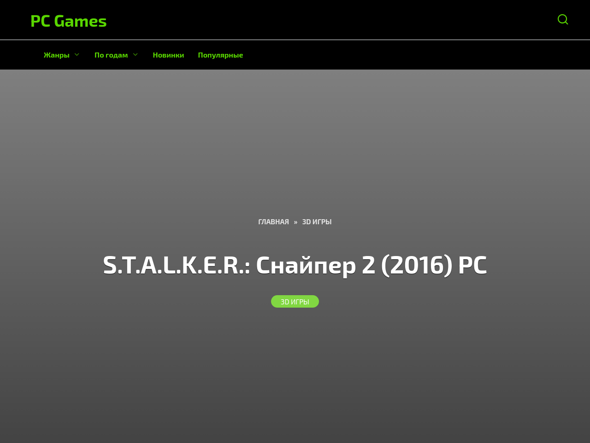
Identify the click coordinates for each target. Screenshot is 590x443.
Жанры (57, 54)
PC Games (68, 20)
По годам (111, 54)
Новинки (168, 54)
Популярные (220, 54)
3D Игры (295, 301)
